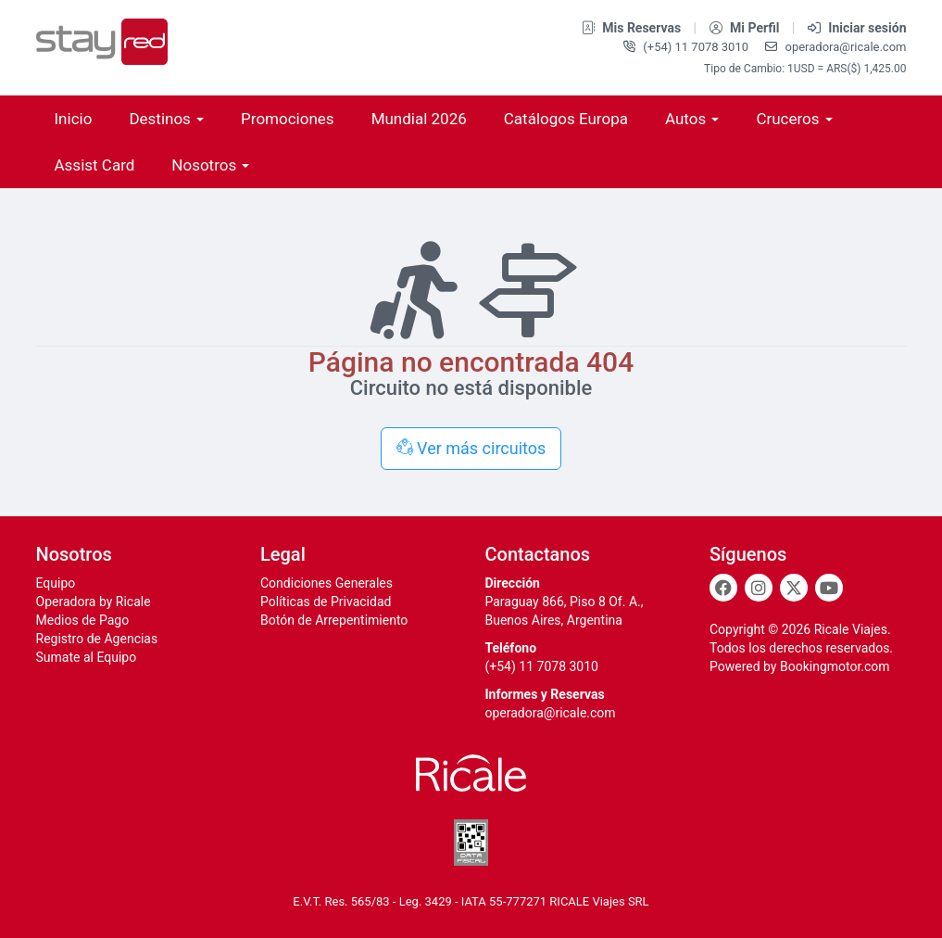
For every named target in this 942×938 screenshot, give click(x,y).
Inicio (74, 118)
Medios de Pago (83, 620)
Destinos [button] (166, 118)
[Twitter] (794, 588)
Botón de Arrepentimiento (334, 620)
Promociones (287, 118)
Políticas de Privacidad (325, 601)
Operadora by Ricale (93, 601)
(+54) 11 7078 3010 (687, 47)
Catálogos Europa (566, 118)
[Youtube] (829, 588)
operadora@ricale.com (835, 47)
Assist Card (95, 165)
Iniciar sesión (857, 27)
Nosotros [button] (210, 165)
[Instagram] (758, 588)
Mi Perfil (746, 27)
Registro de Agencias (97, 638)
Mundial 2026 (419, 118)
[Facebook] (723, 588)
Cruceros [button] (794, 118)
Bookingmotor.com (835, 666)
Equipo (56, 583)
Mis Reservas (633, 27)
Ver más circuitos (471, 448)
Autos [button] (692, 118)
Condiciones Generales (326, 583)
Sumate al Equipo (86, 657)
